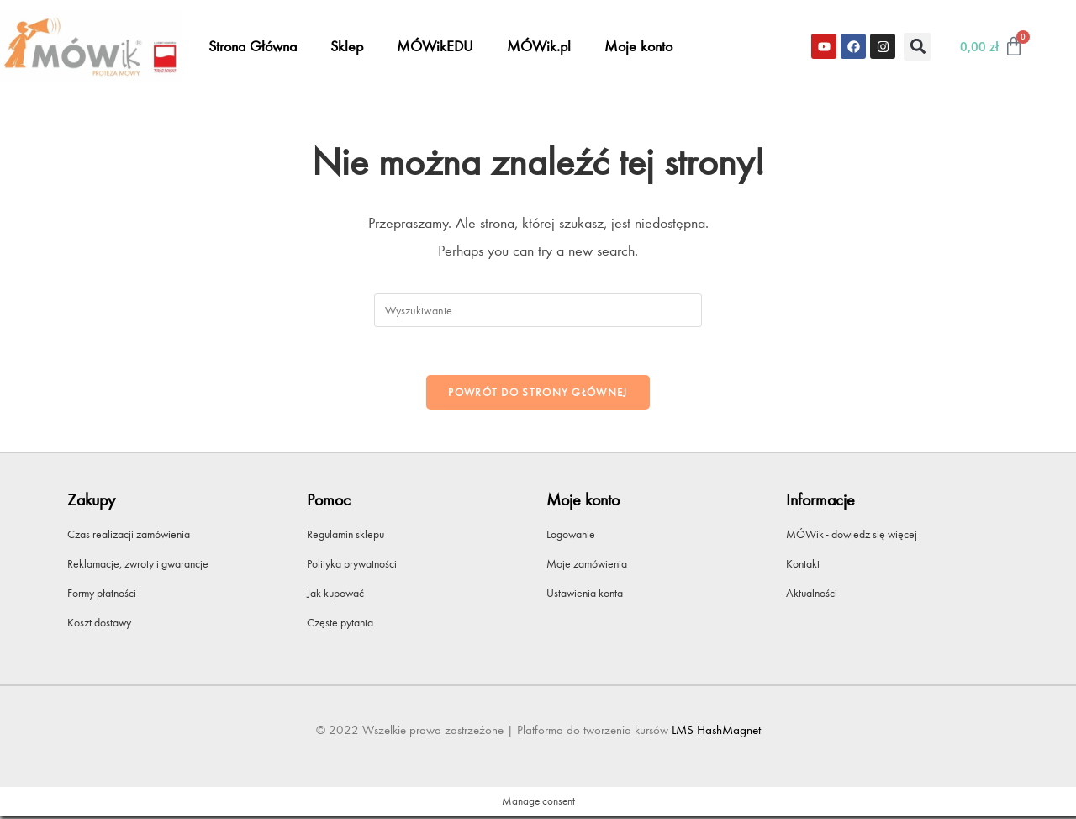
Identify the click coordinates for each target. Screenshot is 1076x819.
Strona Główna (252, 46)
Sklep (346, 46)
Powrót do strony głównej (537, 394)
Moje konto (638, 46)
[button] (917, 47)
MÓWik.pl (539, 46)
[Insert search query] (538, 310)
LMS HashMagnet (716, 733)
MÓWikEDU (435, 46)
